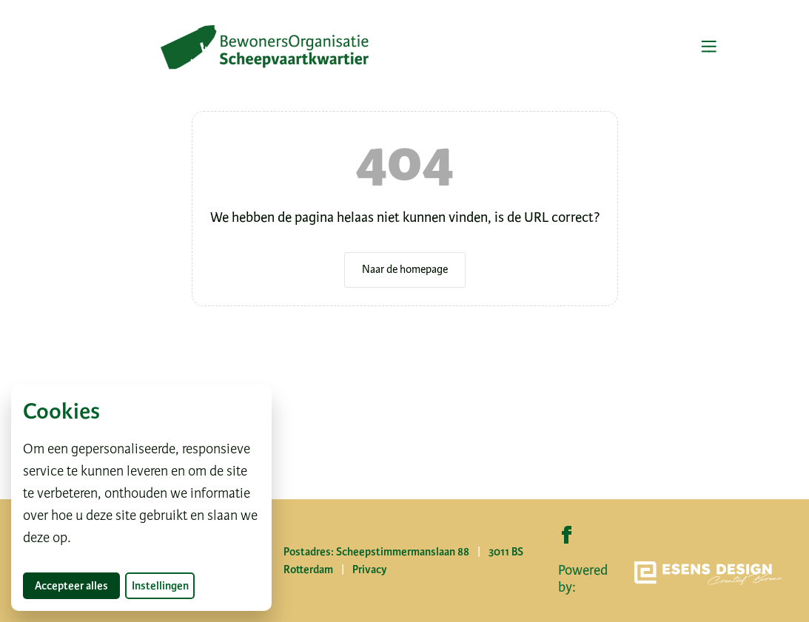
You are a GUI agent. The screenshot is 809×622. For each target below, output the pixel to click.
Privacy (369, 569)
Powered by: (670, 578)
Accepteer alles (77, 585)
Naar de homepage (405, 269)
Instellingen (160, 585)
